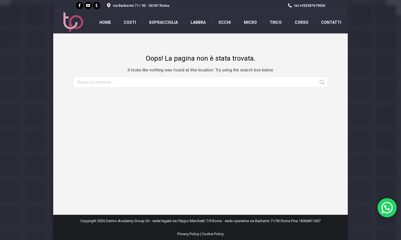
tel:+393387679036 (306, 5)
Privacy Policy (188, 234)
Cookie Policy (213, 234)
